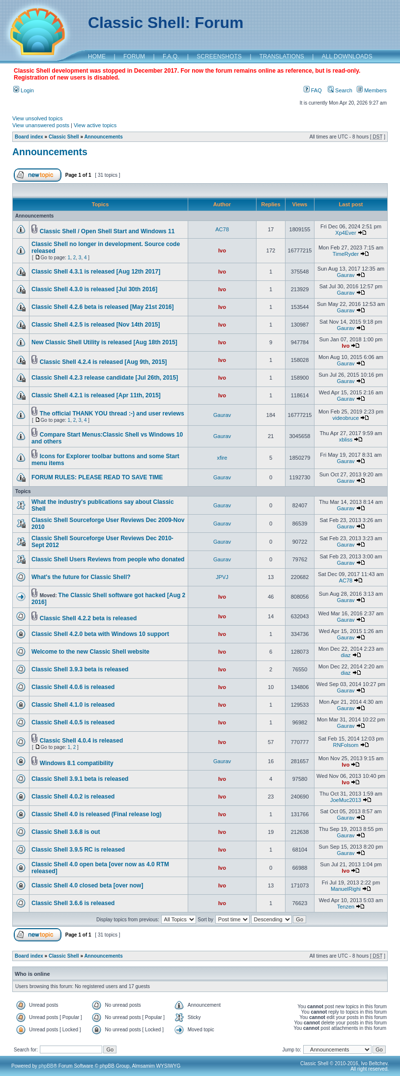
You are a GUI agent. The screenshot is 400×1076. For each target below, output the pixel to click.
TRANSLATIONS (281, 56)
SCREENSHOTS (219, 56)
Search (340, 90)
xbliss (346, 439)
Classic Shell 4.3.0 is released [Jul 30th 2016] (94, 289)
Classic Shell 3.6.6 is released (72, 903)
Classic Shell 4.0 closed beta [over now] (87, 885)
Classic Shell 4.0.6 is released (72, 687)
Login (23, 90)
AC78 (222, 229)
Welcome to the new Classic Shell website (90, 651)
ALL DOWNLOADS (347, 56)
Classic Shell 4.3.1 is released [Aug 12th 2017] (95, 271)
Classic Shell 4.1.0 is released (72, 704)
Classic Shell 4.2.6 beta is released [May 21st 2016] (102, 306)
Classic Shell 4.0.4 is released (81, 740)
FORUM (134, 56)
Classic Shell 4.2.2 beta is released (88, 618)
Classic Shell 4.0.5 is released (72, 722)
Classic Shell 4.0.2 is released (72, 796)
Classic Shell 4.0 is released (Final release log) (96, 814)
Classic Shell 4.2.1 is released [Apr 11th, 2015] (96, 395)
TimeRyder (346, 254)
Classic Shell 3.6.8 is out (65, 831)
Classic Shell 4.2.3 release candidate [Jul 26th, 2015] (104, 377)
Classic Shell (64, 136)
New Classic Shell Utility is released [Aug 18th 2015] (104, 342)
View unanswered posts (40, 125)
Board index (29, 136)
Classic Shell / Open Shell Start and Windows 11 (107, 231)
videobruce (346, 418)
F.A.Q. (171, 56)
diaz (345, 655)
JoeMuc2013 (345, 800)
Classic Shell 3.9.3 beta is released (79, 669)
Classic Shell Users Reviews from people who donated (107, 559)
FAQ (313, 90)
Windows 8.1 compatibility (77, 763)
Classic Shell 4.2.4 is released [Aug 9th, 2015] (103, 362)
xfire (222, 458)
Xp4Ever (345, 233)
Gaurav (345, 275)
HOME (97, 56)
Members (372, 90)
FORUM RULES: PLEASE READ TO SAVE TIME (97, 477)
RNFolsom (345, 745)
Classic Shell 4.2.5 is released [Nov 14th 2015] (95, 324)
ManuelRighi (346, 889)
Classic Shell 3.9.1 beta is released (79, 778)
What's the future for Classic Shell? (81, 577)
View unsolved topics (37, 118)
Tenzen (345, 907)
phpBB (46, 1066)
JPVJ (222, 577)
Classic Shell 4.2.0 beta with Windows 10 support (100, 634)
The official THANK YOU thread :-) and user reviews (112, 413)
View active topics (95, 125)
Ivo (222, 250)
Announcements (103, 136)
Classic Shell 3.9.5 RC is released (78, 849)
